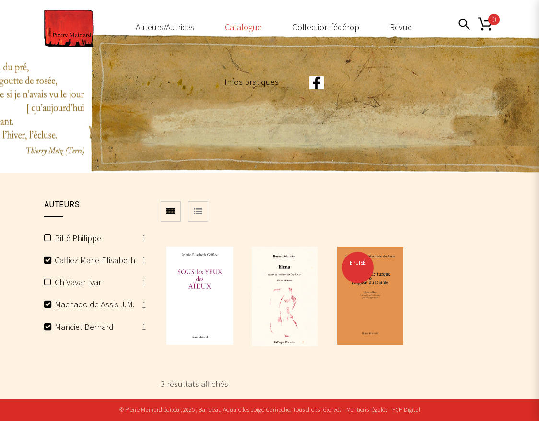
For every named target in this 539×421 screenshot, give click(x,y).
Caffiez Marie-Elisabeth (95, 260)
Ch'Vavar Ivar (78, 282)
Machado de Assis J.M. (95, 304)
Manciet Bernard (84, 326)
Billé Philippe (78, 238)
